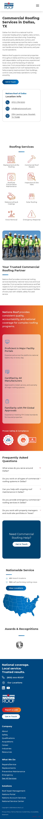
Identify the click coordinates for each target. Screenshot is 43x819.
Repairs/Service (9, 764)
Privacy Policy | (6, 812)
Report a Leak (11, 710)
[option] (34, 817)
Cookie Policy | (26, 812)
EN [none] (30, 816)
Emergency (7, 775)
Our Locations (12, 682)
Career (5, 745)
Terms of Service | (16, 812)
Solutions (7, 786)
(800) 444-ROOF (13, 677)
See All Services (9, 778)
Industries (6, 749)
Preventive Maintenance (13, 771)
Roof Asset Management (13, 791)
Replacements (9, 768)
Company (7, 726)
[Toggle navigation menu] (37, 6)
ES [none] (39, 816)
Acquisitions (7, 742)
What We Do (8, 759)
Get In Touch (22, 544)
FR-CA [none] (34, 816)
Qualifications (8, 738)
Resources (7, 752)
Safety (5, 735)
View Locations (16, 588)
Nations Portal (8, 794)
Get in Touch (10, 82)
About (5, 731)
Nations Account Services (14, 798)
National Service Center (13, 801)
